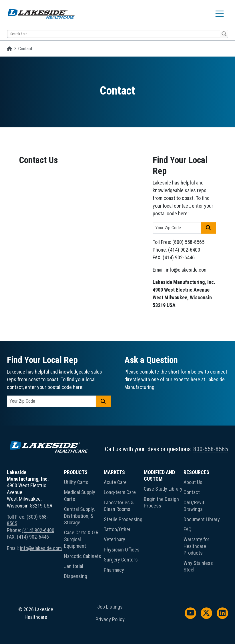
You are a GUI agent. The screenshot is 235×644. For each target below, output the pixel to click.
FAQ (188, 529)
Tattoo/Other (117, 529)
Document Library (202, 519)
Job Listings (110, 607)
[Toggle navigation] (219, 13)
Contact (192, 492)
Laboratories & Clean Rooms (119, 505)
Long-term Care (120, 492)
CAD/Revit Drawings (194, 505)
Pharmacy (114, 570)
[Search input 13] (114, 34)
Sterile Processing (123, 519)
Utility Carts (76, 482)
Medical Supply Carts (79, 495)
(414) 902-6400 (38, 530)
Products (75, 472)
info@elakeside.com (41, 548)
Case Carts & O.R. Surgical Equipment (81, 539)
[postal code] (177, 228)
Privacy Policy (110, 619)
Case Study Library (163, 489)
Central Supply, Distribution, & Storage (79, 515)
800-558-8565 (210, 449)
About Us (193, 482)
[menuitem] (84, 525)
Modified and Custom (159, 475)
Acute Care (115, 482)
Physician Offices (122, 550)
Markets (114, 472)
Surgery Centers (121, 560)
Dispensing (75, 576)
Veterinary (114, 539)
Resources (196, 472)
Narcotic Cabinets (82, 556)
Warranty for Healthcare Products (196, 546)
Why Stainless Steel (198, 566)
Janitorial (73, 566)
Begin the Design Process (161, 502)
